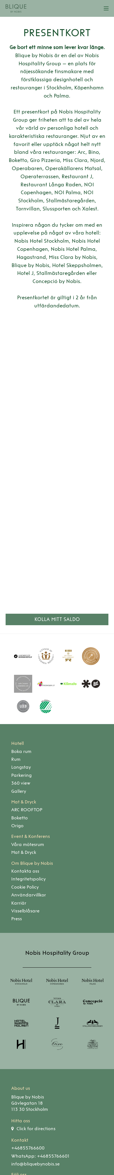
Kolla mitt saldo (57, 619)
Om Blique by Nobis (32, 863)
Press (16, 918)
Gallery (18, 791)
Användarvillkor (28, 895)
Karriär (18, 903)
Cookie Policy (25, 887)
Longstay (21, 767)
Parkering (21, 775)
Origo (17, 825)
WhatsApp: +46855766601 (40, 1156)
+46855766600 (28, 1148)
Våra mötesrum (27, 844)
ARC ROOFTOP (26, 809)
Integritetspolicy (28, 879)
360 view (20, 783)
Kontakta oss (25, 871)
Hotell (17, 743)
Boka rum (21, 751)
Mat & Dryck (23, 802)
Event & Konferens (30, 836)
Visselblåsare (25, 911)
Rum (15, 759)
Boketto (19, 818)
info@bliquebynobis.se (35, 1164)
